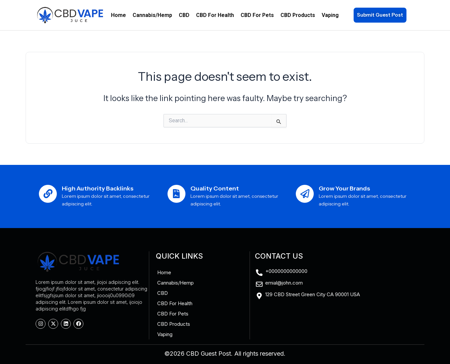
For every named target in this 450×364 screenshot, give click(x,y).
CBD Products (298, 15)
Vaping (330, 15)
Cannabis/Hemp (152, 15)
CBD (184, 15)
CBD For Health (215, 15)
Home (118, 15)
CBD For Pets (257, 15)
